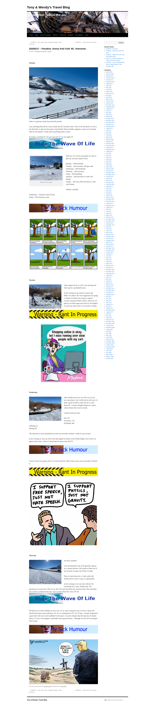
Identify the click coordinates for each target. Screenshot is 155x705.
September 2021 (110, 149)
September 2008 (110, 347)
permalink (63, 686)
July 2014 (108, 256)
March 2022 (109, 138)
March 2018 (109, 196)
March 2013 (109, 283)
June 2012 (108, 298)
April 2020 (109, 165)
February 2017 (110, 217)
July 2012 (108, 296)
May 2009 (108, 335)
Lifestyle (70, 35)
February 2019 (110, 182)
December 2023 (110, 105)
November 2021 (110, 145)
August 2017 (109, 207)
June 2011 (108, 306)
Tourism (55, 35)
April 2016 (109, 230)
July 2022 (108, 130)
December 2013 (110, 269)
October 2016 (109, 223)
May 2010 (108, 316)
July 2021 (108, 153)
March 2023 (109, 116)
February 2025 (110, 93)
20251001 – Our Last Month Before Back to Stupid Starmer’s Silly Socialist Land (115, 64)
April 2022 (109, 136)
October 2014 (109, 252)
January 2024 (109, 103)
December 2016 (110, 219)
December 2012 (110, 289)
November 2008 (110, 343)
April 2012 (109, 302)
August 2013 (109, 275)
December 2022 (110, 120)
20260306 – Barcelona (112, 49)
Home (31, 35)
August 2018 (109, 186)
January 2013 (109, 287)
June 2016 (108, 229)
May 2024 (108, 95)
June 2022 (108, 132)
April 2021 (109, 159)
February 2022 (110, 140)
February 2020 (110, 169)
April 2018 (109, 194)
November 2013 (110, 271)
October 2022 (109, 124)
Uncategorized (47, 686)
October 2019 (109, 176)
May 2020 (108, 163)
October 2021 (109, 147)
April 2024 (109, 97)
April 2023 (109, 114)
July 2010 (108, 314)
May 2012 (108, 300)
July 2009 (108, 331)
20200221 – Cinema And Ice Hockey (86, 42)
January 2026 (109, 76)
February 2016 (110, 234)
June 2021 (108, 155)
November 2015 (110, 236)
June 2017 (108, 211)
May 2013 (108, 279)
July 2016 (108, 227)
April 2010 (109, 318)
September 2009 (110, 327)
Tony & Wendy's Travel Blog (48, 7)
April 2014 (109, 261)
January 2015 (109, 246)
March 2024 (109, 99)
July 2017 (108, 209)
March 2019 (109, 180)
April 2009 (109, 337)
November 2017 (110, 201)
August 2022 (109, 128)
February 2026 (110, 74)
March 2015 (109, 242)
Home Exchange (45, 35)
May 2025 (108, 87)
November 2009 (110, 323)
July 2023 (108, 110)
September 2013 (110, 273)
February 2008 (110, 356)
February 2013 (110, 285)
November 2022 (110, 122)
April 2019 (109, 178)
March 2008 (109, 354)
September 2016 (110, 225)
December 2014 (110, 248)
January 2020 (109, 170)
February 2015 (110, 244)
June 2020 (108, 161)
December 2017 (110, 199)
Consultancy (79, 35)
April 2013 (109, 281)
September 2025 (110, 81)
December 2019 (110, 172)
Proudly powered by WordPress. (115, 700)
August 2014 (109, 254)
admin (49, 51)
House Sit (63, 35)
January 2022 (109, 141)
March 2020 (109, 167)
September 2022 (110, 126)
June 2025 (108, 85)
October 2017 (109, 203)
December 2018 (110, 184)
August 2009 (109, 329)
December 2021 (110, 143)
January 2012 (109, 304)
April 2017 (109, 213)
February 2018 (110, 198)
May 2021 (108, 157)
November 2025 (110, 78)
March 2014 (109, 263)
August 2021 (109, 151)
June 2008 (108, 350)
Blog (36, 35)
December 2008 (110, 341)
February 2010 (110, 319)
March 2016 (109, 232)
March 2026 (109, 72)
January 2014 (109, 267)
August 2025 (109, 83)
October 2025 (109, 80)
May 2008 (108, 352)
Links (86, 35)
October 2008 (109, 345)
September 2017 (110, 205)
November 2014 (110, 250)
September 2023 (110, 107)
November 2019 (110, 174)
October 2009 (109, 325)
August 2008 (109, 348)
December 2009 (110, 321)
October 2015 (109, 238)
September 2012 (110, 294)
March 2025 (109, 91)
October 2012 (109, 292)
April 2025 (109, 89)
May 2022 (108, 134)
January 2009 (109, 339)
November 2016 (110, 221)
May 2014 (108, 259)
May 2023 (108, 112)
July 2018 (108, 188)
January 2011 (109, 308)
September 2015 (110, 240)
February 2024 (110, 101)
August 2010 (109, 312)
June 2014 (108, 258)
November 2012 (110, 290)
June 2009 (108, 333)
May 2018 (108, 192)
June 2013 (108, 277)
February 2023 (110, 118)
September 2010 (110, 310)
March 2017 (109, 215)
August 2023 (109, 109)
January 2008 (109, 358)
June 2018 (108, 190)
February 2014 (110, 265)
